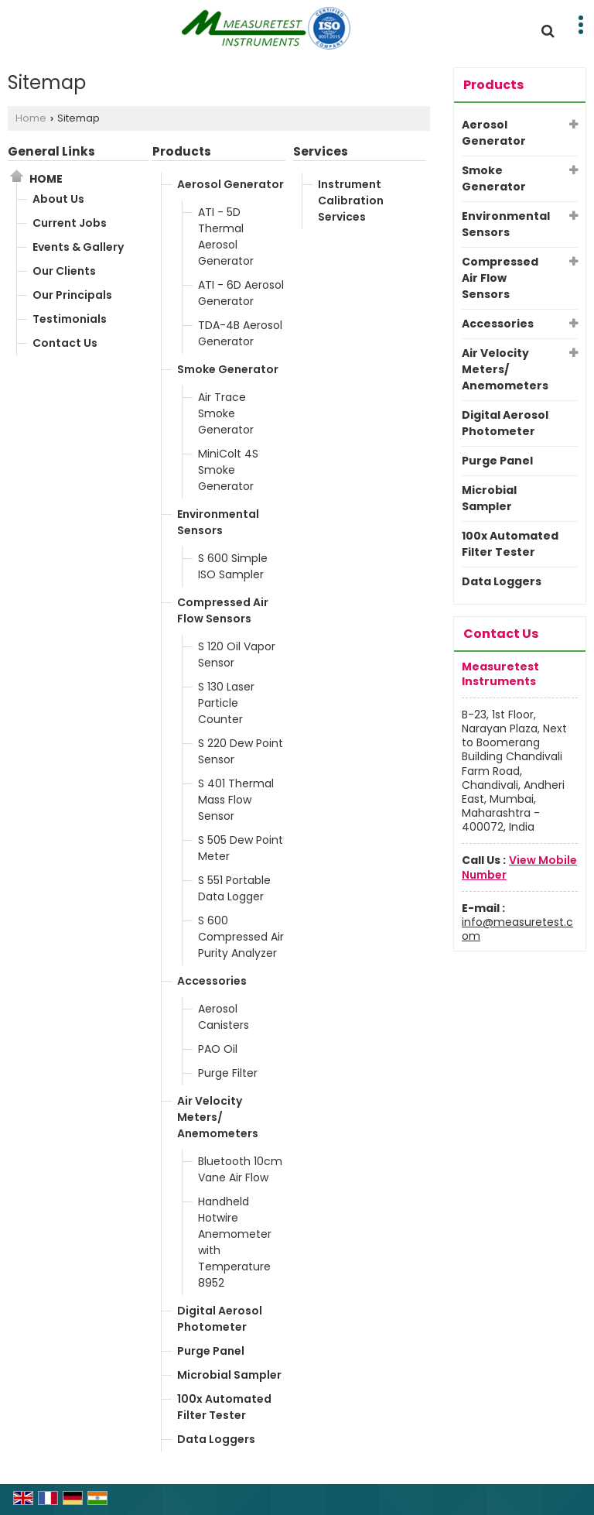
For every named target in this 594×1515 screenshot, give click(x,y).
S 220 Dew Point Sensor (240, 751)
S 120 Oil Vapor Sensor (236, 654)
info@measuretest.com (517, 929)
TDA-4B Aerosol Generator (240, 333)
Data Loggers (216, 1439)
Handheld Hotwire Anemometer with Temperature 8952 (234, 1242)
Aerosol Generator (230, 184)
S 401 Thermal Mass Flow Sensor (236, 800)
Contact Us (64, 343)
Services (320, 151)
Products (181, 151)
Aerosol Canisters (223, 1017)
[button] (519, 867)
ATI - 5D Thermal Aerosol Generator (226, 236)
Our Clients (64, 271)
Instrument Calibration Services (351, 201)
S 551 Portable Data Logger (234, 888)
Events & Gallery (78, 247)
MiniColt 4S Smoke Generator (228, 470)
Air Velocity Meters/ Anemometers (217, 1117)
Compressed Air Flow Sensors (222, 610)
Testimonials (69, 319)
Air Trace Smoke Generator (226, 413)
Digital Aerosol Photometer (219, 1319)
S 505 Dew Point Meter (240, 848)
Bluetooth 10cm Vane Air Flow (240, 1169)
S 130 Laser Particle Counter (226, 703)
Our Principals (72, 295)
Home (30, 118)
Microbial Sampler (229, 1375)
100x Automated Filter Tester (224, 1407)
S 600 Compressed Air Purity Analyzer (241, 937)
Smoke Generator (227, 369)
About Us (58, 199)
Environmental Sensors (218, 522)
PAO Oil (217, 1049)
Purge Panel (210, 1351)
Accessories (212, 981)
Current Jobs (69, 223)
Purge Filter (228, 1073)
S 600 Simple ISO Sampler (233, 566)
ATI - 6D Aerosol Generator (241, 293)
